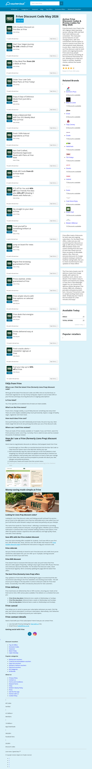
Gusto (68, 190)
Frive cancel (11, 605)
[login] (69, 68)
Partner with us (14, 694)
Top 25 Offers (13, 645)
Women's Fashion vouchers (17, 665)
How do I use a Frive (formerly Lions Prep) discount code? (31, 439)
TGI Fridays (69, 157)
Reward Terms (13, 684)
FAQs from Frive (13, 383)
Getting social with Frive (14, 629)
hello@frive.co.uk (23, 626)
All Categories (13, 669)
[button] (15, 9)
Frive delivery (12, 587)
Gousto (68, 168)
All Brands (12, 671)
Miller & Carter (71, 103)
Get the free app (14, 692)
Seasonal (35, 9)
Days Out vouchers (15, 663)
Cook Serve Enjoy (72, 201)
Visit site (66, 65)
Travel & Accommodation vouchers (20, 661)
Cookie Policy (13, 696)
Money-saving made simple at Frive (23, 489)
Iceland (68, 179)
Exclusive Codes (14, 647)
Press (10, 690)
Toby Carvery (70, 125)
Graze (68, 114)
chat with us (35, 624)
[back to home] (15, 3)
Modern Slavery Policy (16, 688)
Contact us (12, 680)
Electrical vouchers (15, 667)
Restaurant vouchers (74, 9)
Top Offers (49, 9)
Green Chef (70, 212)
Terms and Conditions (16, 682)
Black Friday (13, 651)
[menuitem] (15, 9)
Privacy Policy (13, 678)
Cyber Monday (13, 653)
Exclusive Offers (60, 9)
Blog (41, 9)
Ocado (68, 135)
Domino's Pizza (71, 92)
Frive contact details (15, 616)
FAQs (10, 686)
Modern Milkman (72, 223)
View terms (53, 39)
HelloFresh (69, 146)
